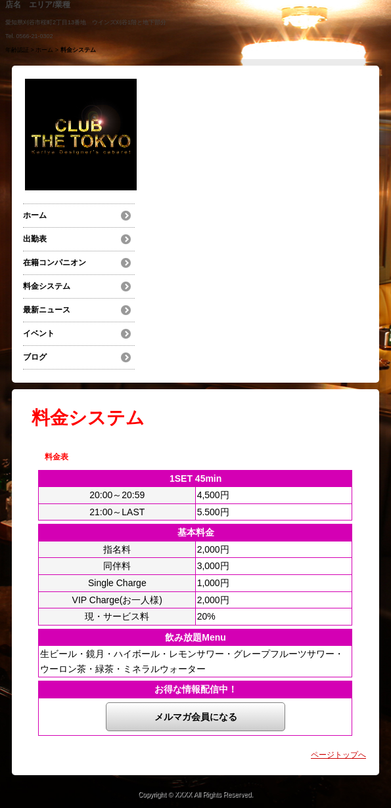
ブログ (35, 357)
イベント (39, 333)
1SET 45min (195, 478)
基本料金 (195, 532)
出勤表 (35, 239)
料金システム (46, 286)
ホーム (44, 50)
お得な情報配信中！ (195, 689)
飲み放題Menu (195, 637)
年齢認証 (17, 50)
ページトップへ (338, 754)
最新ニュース (46, 309)
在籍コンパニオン (54, 262)
